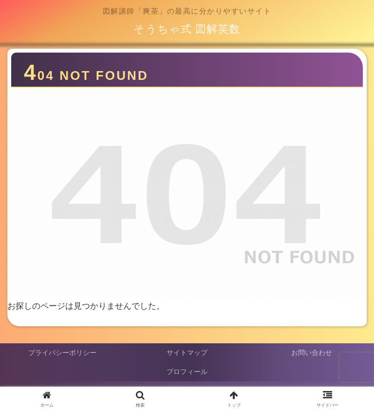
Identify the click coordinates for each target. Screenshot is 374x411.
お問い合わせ (311, 352)
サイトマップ (187, 352)
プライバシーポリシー (62, 352)
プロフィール (187, 371)
